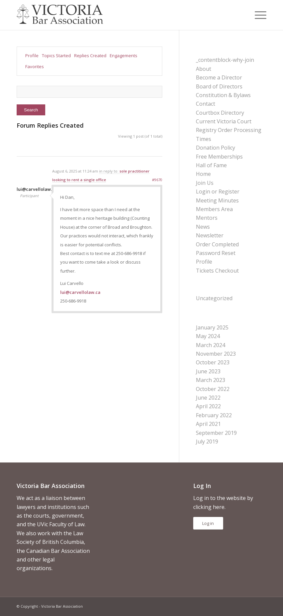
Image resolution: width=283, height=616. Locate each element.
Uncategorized (214, 298)
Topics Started (56, 56)
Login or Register (217, 191)
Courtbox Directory (220, 112)
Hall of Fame (211, 165)
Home (203, 174)
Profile (32, 56)
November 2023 (216, 353)
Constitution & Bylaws (223, 95)
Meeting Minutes (217, 200)
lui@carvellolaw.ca (80, 292)
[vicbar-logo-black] (60, 15)
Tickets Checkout (217, 270)
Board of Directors (219, 86)
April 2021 (208, 424)
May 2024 (208, 336)
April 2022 (208, 406)
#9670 (157, 179)
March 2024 (210, 345)
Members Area (214, 209)
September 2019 (216, 432)
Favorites (34, 66)
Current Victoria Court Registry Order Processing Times (228, 130)
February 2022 (214, 415)
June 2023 (208, 371)
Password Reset (215, 253)
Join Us (204, 182)
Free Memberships (219, 156)
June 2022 (208, 397)
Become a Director (219, 77)
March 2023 (210, 380)
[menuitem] (257, 15)
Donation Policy (215, 147)
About (203, 68)
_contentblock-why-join (225, 59)
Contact (205, 103)
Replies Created (90, 56)
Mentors (206, 217)
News (203, 226)
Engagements (123, 56)
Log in (208, 523)
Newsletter (209, 235)
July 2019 (207, 441)
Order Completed (217, 244)
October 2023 (212, 362)
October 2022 (212, 389)
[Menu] (257, 15)
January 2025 (212, 327)
